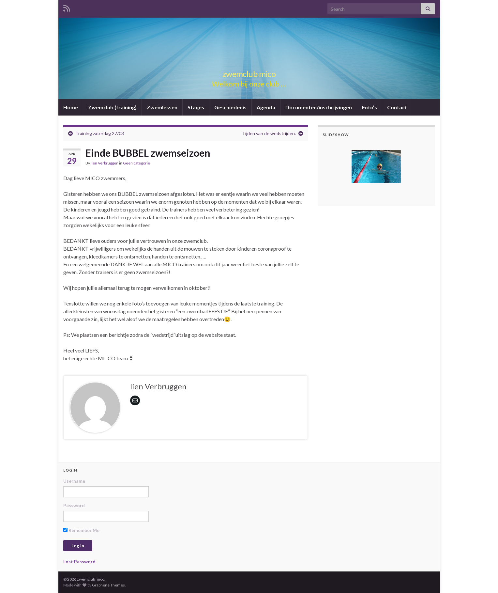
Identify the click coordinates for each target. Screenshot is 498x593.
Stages (196, 107)
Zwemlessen (162, 107)
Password (74, 505)
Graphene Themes (108, 585)
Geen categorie (136, 163)
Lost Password (79, 561)
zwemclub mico (249, 73)
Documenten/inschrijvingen (318, 107)
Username (74, 481)
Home (70, 107)
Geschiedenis (230, 107)
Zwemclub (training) (112, 107)
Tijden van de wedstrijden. (269, 133)
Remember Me (81, 530)
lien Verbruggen (104, 163)
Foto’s (369, 107)
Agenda (266, 107)
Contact (397, 107)
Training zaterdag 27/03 (99, 133)
